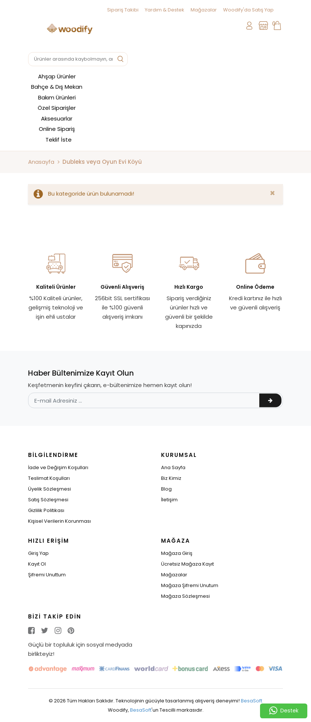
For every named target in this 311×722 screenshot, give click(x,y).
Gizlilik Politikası (46, 510)
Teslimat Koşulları (49, 478)
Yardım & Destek (164, 9)
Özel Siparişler (57, 108)
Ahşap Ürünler (57, 76)
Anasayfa (41, 162)
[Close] (272, 193)
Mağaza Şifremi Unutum (189, 585)
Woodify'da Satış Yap (248, 9)
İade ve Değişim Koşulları (58, 467)
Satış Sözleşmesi (48, 499)
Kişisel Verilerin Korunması (59, 521)
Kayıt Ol (37, 563)
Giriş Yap (38, 553)
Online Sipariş (57, 129)
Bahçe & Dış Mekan (56, 87)
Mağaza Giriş (176, 553)
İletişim (169, 499)
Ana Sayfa (173, 467)
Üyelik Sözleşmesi (49, 488)
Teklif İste (58, 139)
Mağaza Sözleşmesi (185, 596)
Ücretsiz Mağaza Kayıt (187, 563)
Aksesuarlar (56, 118)
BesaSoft (251, 700)
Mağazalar (204, 9)
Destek (283, 711)
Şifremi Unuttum (47, 574)
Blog (166, 488)
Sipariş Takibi (123, 9)
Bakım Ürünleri (57, 97)
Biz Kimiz (171, 478)
